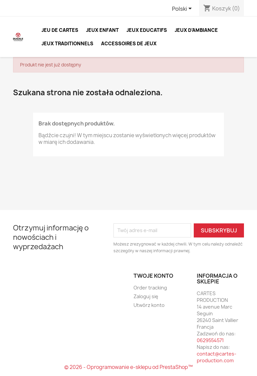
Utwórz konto (149, 305)
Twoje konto (153, 275)
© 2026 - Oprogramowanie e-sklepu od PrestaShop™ (128, 367)
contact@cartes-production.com (216, 357)
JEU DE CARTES (59, 30)
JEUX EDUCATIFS (146, 30)
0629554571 (210, 340)
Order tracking (150, 287)
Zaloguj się (146, 296)
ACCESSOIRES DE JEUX (129, 43)
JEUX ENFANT (102, 30)
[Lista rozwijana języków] (183, 9)
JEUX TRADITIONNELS (67, 43)
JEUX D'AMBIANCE (196, 30)
